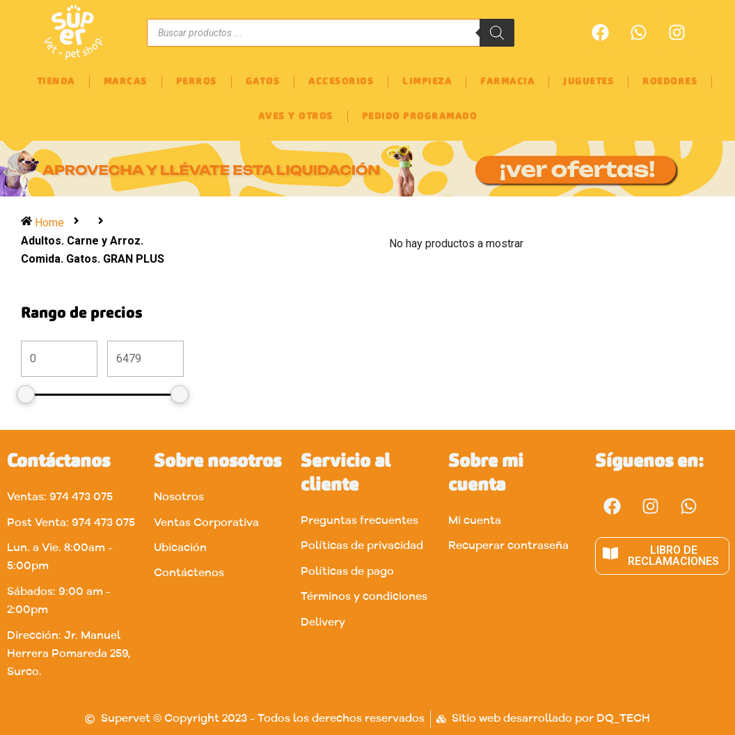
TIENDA (56, 81)
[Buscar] (497, 33)
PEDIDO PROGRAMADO (419, 116)
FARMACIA (507, 81)
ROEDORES (669, 81)
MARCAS (126, 81)
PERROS (196, 81)
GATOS (263, 81)
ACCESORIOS (341, 81)
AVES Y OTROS (295, 116)
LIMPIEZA (427, 81)
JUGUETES (588, 81)
